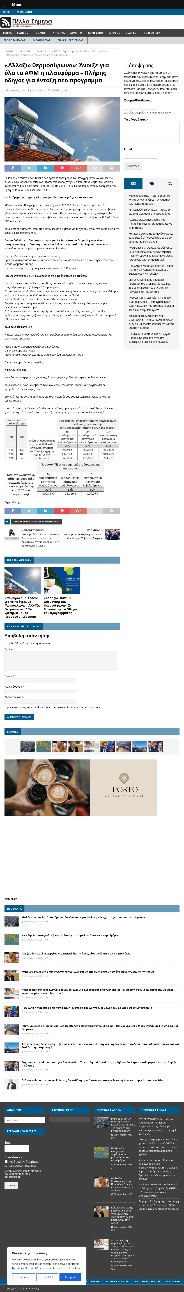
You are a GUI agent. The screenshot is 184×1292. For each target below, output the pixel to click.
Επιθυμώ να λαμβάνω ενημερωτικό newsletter (21, 1164)
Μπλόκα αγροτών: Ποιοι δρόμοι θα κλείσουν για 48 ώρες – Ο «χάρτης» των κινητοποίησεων (149, 199)
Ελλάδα (56, 90)
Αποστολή (133, 166)
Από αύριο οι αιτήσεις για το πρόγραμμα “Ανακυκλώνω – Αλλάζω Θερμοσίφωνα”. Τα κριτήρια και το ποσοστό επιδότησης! (22, 607)
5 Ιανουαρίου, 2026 (33, 921)
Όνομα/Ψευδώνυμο (138, 100)
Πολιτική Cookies (117, 1281)
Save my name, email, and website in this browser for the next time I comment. (54, 707)
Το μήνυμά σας (136, 120)
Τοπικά (7, 32)
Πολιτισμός (96, 32)
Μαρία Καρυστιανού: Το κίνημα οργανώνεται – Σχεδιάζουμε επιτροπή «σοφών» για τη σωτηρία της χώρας (158, 1126)
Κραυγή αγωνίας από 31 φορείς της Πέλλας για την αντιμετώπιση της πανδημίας (159, 1205)
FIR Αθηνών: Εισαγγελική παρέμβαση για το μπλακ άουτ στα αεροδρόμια (70, 935)
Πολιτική (41, 32)
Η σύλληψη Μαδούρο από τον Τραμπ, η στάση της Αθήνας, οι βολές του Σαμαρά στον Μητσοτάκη (151, 270)
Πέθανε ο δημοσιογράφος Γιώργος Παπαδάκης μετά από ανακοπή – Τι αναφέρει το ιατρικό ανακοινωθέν (149, 338)
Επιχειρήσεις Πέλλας (71, 40)
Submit (11, 1185)
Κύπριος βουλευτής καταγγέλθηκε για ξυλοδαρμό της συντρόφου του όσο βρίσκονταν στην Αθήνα (151, 237)
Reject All (47, 1277)
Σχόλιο (8, 649)
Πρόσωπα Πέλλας (15, 40)
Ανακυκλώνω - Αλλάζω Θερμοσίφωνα (36, 521)
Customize (23, 1277)
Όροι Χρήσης (92, 1281)
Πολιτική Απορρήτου (147, 1281)
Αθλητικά (76, 32)
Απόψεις (114, 32)
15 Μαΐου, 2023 (17, 90)
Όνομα (8, 676)
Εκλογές (131, 32)
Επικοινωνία (24, 12)
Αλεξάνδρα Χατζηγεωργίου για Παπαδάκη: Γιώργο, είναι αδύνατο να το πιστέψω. (150, 223)
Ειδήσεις (22, 32)
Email (128, 149)
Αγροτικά (59, 32)
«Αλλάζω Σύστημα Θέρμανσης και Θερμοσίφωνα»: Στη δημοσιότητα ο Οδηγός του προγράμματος (61, 605)
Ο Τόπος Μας (41, 40)
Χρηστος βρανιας (148, 1160)
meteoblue (10, 899)
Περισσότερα (152, 32)
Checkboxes (14, 1157)
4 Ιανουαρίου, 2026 (33, 1069)
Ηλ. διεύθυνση (13, 686)
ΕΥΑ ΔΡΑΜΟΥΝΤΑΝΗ (150, 1119)
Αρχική (7, 12)
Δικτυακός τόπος (14, 697)
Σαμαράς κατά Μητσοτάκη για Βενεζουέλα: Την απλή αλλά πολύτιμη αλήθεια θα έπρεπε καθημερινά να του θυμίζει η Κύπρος (100, 1063)
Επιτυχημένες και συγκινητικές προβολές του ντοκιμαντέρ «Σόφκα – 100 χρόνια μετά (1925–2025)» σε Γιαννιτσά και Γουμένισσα (100, 1027)
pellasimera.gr (38, 90)
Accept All (70, 1277)
